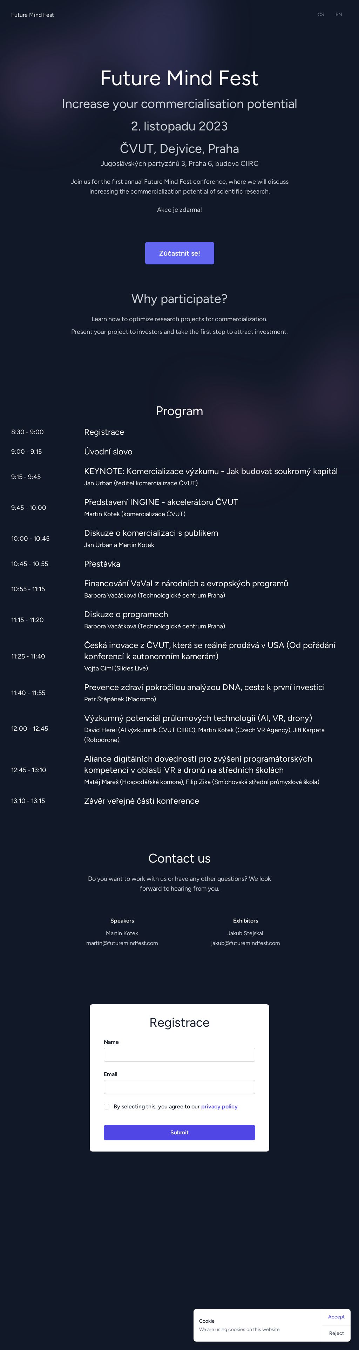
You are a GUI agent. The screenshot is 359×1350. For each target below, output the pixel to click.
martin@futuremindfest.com (122, 943)
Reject (336, 1333)
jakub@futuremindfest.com (245, 943)
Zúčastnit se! (179, 253)
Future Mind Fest (32, 15)
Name (111, 1042)
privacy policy (219, 1106)
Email (110, 1074)
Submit (179, 1132)
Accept (336, 1317)
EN (339, 15)
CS (321, 15)
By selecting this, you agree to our (176, 1106)
